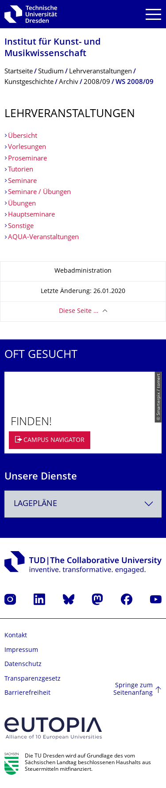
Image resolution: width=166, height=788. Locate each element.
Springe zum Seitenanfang (133, 690)
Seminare (22, 181)
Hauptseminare (31, 215)
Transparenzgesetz (32, 679)
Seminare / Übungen (39, 192)
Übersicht (22, 136)
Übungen (22, 204)
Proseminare (27, 159)
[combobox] (83, 504)
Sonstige (21, 226)
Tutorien (20, 170)
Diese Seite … (78, 311)
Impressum (21, 650)
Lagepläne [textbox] (35, 504)
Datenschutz (23, 664)
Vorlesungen (27, 147)
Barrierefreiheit (27, 693)
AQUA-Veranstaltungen (43, 237)
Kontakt (15, 636)
